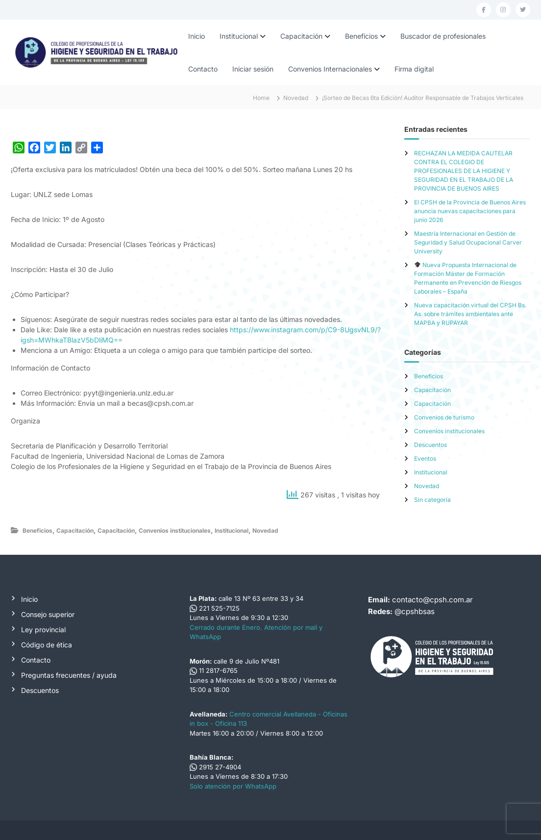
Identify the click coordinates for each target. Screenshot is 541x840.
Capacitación (301, 36)
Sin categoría (432, 499)
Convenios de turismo (444, 417)
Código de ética (46, 645)
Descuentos (430, 444)
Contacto (203, 69)
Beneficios (361, 36)
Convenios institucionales (175, 530)
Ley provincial (43, 629)
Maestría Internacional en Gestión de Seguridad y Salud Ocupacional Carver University (468, 242)
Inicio (196, 36)
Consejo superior (47, 614)
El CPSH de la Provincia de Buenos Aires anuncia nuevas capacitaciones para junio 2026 (470, 210)
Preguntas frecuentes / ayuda (69, 675)
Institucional (239, 36)
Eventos (425, 458)
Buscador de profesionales (443, 36)
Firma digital (414, 69)
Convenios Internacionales (330, 69)
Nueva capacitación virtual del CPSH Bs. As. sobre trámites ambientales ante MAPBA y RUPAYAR (470, 313)
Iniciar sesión (252, 69)
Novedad (295, 97)
